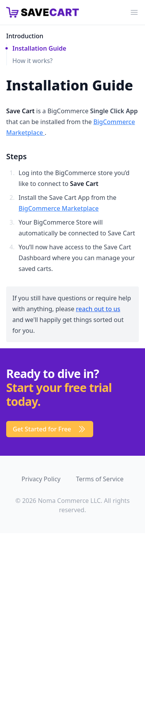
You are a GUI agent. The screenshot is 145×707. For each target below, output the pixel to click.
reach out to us (98, 309)
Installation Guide (39, 48)
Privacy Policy (41, 479)
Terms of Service (100, 479)
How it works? (32, 60)
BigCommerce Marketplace (59, 208)
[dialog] (58, 562)
